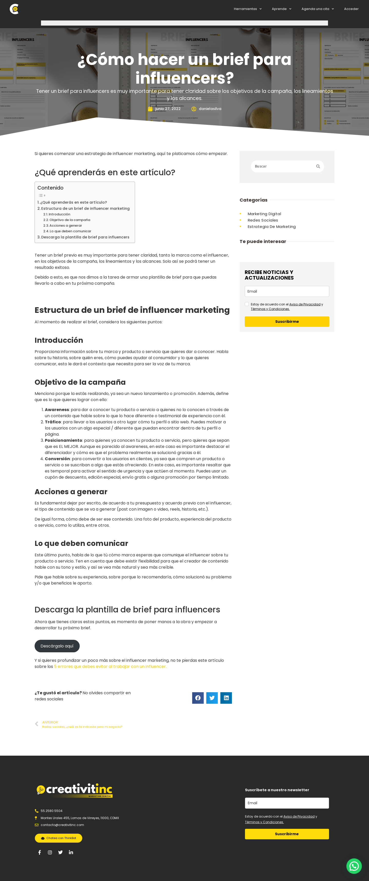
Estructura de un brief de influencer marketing (85, 208)
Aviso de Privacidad (305, 357)
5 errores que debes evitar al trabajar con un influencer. (110, 666)
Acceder (351, 9)
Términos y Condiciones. (270, 361)
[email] (287, 343)
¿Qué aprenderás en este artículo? (73, 202)
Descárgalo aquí (57, 646)
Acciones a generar (65, 225)
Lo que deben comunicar (70, 231)
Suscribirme (287, 374)
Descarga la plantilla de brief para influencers (85, 237)
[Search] (318, 170)
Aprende (281, 9)
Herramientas (248, 9)
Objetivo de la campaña (69, 219)
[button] (355, 870)
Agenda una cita (318, 9)
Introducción (59, 214)
